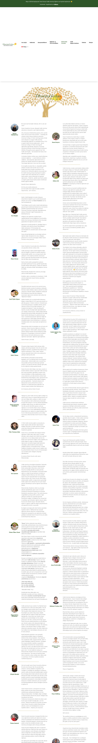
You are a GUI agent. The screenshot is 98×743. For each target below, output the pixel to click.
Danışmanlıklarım (42, 42)
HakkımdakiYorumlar (64, 42)
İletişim (91, 42)
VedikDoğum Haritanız (74, 42)
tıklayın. (56, 4)
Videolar (84, 42)
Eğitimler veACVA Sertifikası (54, 42)
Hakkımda (32, 42)
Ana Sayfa (24, 42)
